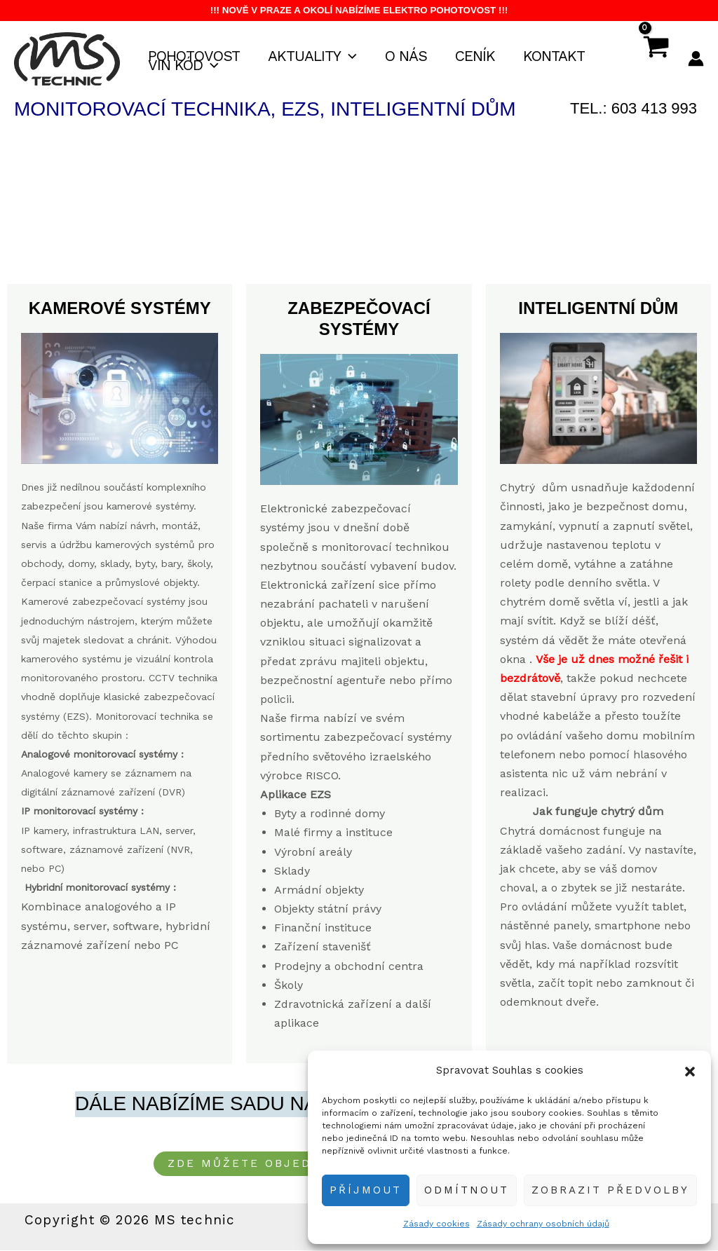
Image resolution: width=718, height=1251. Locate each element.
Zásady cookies (436, 1224)
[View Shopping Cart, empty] (655, 59)
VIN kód (184, 65)
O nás (409, 56)
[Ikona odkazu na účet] (696, 58)
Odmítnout (466, 1190)
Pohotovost (195, 56)
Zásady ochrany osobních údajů (543, 1224)
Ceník (480, 56)
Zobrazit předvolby (610, 1190)
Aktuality (314, 56)
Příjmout (366, 1190)
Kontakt (560, 56)
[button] (690, 1070)
